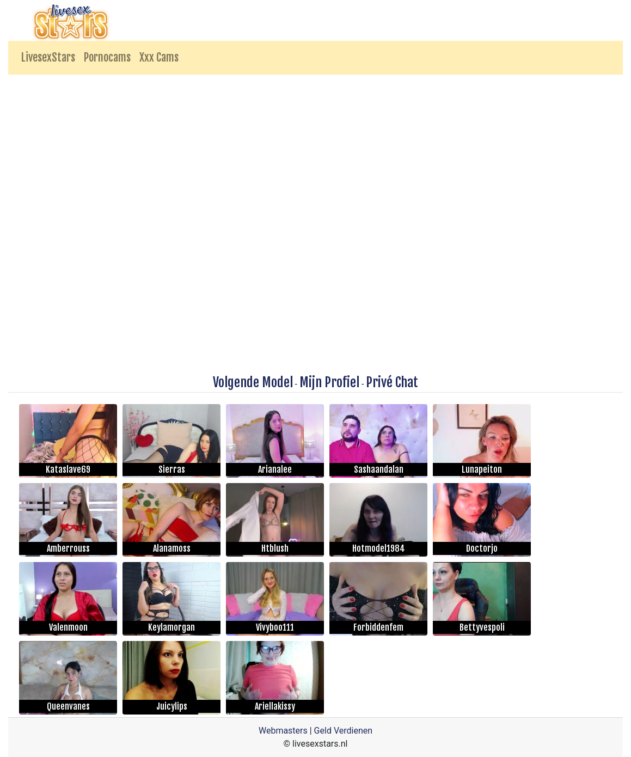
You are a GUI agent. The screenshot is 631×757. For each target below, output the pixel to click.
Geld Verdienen (343, 730)
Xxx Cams (159, 57)
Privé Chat (392, 382)
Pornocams (107, 57)
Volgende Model (253, 382)
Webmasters (283, 730)
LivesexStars (48, 57)
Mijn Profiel (329, 382)
